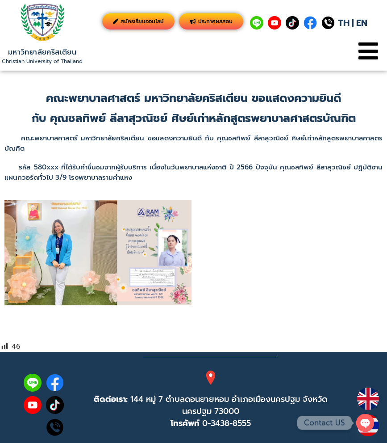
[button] (368, 51)
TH (344, 23)
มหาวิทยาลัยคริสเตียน (42, 52)
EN (361, 23)
